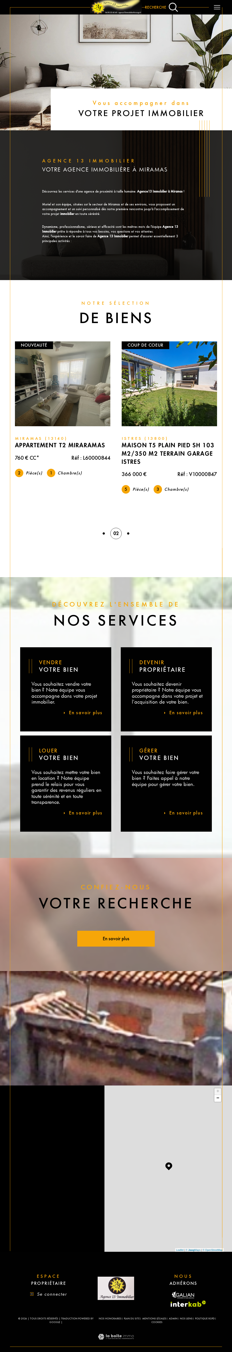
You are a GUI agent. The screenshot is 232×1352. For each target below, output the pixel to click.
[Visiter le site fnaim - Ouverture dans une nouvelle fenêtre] (183, 1295)
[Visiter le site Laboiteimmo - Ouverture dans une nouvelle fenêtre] (116, 1343)
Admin (173, 1318)
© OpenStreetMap (213, 1250)
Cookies (156, 1322)
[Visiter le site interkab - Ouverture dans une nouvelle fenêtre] (188, 1304)
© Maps (193, 1250)
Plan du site (132, 1318)
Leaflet (180, 1250)
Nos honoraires (110, 1318)
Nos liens (186, 1318)
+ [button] (217, 1091)
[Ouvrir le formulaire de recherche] (161, 7)
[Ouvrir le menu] (217, 7)
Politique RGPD (205, 1318)
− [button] (217, 1098)
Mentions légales (154, 1318)
